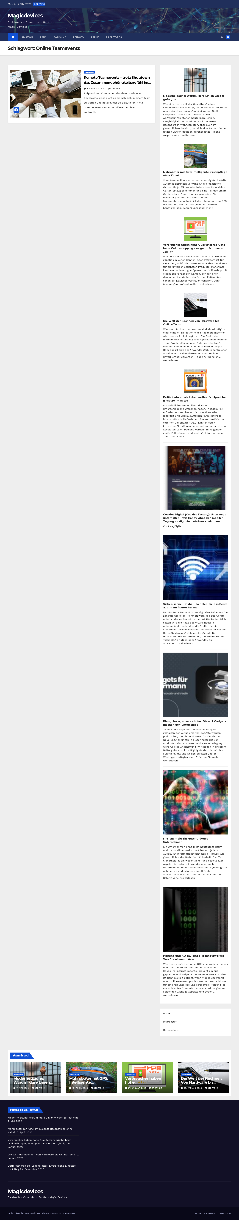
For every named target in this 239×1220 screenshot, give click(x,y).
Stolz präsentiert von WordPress (24, 1213)
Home (167, 1013)
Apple (95, 37)
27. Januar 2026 (137, 1088)
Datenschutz (171, 1030)
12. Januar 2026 (193, 1088)
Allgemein (89, 72)
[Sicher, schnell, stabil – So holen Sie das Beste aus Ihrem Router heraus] (195, 567)
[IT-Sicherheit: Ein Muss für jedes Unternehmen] (195, 802)
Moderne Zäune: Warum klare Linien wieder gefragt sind (31, 1082)
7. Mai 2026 (23, 1088)
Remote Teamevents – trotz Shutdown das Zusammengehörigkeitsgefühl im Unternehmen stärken (117, 82)
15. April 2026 (80, 1088)
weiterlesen (189, 135)
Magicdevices (25, 15)
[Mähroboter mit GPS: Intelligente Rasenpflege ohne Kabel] (195, 156)
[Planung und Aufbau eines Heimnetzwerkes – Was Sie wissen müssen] (195, 919)
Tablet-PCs (114, 37)
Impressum (170, 1021)
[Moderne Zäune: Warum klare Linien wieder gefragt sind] (195, 80)
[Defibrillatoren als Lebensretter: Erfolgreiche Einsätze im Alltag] (195, 381)
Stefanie (114, 89)
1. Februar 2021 (96, 89)
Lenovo (78, 37)
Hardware (74, 1074)
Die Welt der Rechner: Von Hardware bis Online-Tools (201, 1082)
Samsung (60, 37)
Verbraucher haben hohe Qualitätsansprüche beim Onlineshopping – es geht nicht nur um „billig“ (194, 248)
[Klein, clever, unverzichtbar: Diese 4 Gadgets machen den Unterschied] (195, 685)
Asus (43, 37)
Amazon (27, 37)
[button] (222, 37)
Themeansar (69, 1213)
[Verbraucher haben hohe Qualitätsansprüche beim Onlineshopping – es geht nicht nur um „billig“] (195, 229)
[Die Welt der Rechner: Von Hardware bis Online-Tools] (195, 305)
